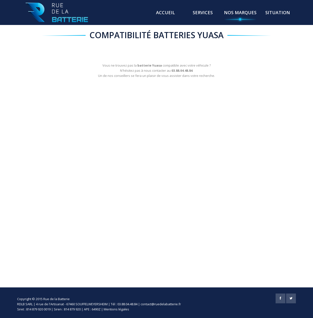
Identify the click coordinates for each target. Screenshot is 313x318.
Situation (277, 12)
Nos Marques (240, 12)
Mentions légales (116, 309)
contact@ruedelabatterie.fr (161, 304)
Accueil (165, 12)
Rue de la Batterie (56, 299)
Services (203, 12)
